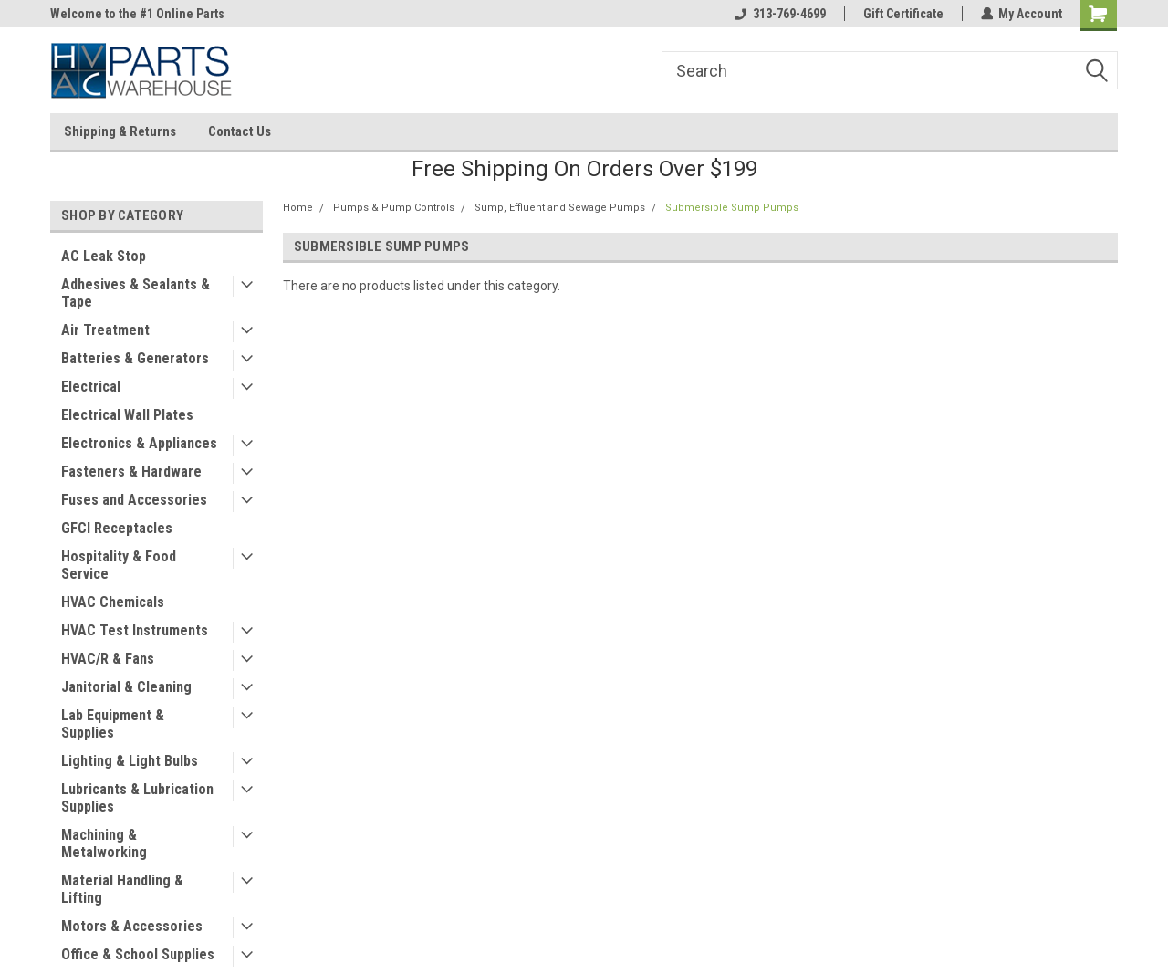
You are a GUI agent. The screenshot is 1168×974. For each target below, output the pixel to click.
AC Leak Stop (103, 256)
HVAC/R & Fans (107, 658)
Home (298, 208)
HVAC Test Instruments (134, 630)
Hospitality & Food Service (118, 565)
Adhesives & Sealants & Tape (135, 293)
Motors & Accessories (132, 926)
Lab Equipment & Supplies (112, 724)
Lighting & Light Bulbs (129, 761)
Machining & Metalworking (104, 843)
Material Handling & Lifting (122, 889)
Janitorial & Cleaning (126, 687)
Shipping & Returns (120, 131)
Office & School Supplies (137, 954)
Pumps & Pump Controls (393, 208)
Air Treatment (105, 330)
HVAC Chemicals (112, 602)
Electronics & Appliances (139, 443)
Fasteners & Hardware (131, 471)
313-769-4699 (779, 13)
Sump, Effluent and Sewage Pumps (559, 208)
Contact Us (239, 131)
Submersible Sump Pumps (731, 208)
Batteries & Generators (135, 358)
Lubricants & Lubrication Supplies (137, 797)
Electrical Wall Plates (127, 415)
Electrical (90, 386)
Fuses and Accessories (134, 499)
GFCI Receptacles (116, 528)
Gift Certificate (902, 13)
